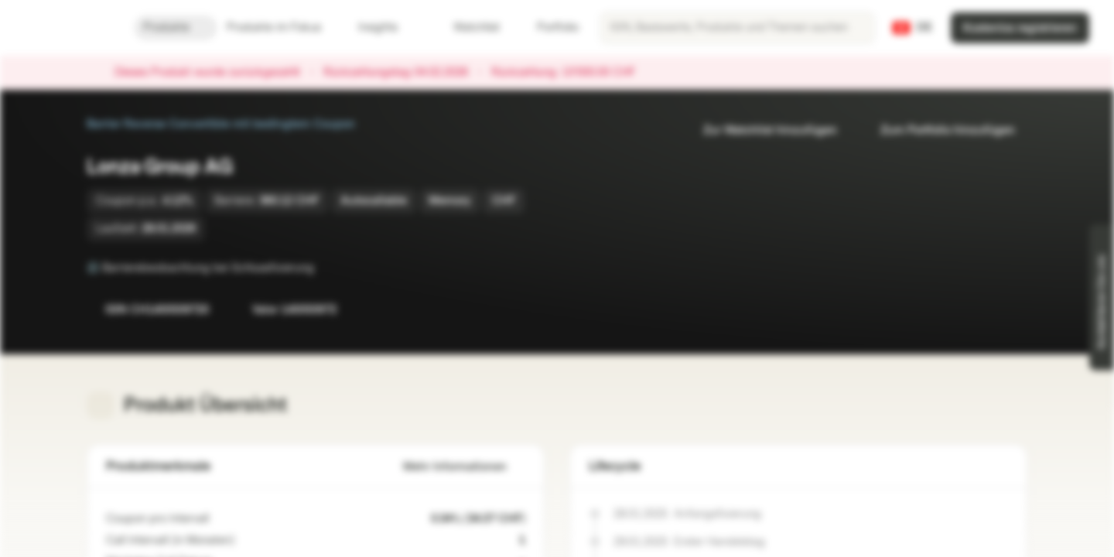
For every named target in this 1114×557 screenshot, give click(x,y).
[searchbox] (737, 27)
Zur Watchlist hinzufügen (761, 130)
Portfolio (548, 27)
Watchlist (467, 27)
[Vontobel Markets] (67, 28)
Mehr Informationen (464, 466)
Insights (387, 27)
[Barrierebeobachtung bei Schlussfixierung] (325, 267)
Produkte (175, 27)
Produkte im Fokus (283, 27)
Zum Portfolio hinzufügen (938, 130)
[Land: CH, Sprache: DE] (912, 27)
